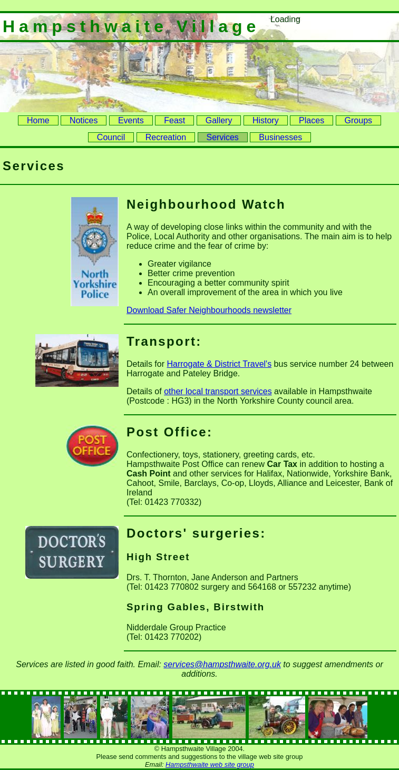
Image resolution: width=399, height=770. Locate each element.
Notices (84, 120)
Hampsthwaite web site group (210, 764)
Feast (174, 120)
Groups (358, 120)
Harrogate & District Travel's (219, 363)
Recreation (165, 137)
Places (311, 120)
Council (111, 137)
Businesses (280, 137)
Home (38, 120)
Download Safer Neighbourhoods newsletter (208, 310)
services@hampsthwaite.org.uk (222, 664)
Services (223, 137)
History (265, 120)
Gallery (219, 120)
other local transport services (218, 391)
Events (131, 120)
